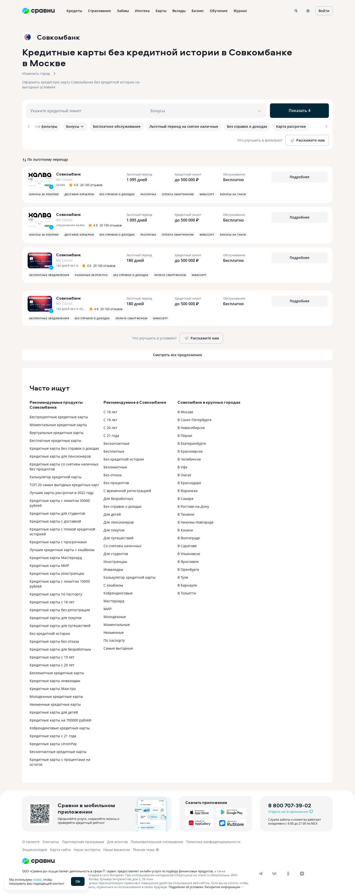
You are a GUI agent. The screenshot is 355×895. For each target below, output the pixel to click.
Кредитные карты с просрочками (58, 540)
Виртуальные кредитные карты (57, 431)
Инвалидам (113, 567)
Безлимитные (115, 465)
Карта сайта (60, 848)
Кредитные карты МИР (49, 563)
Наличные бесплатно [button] (91, 273)
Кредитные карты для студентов (57, 511)
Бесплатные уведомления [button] (49, 273)
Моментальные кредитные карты (58, 423)
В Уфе (182, 465)
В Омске (184, 473)
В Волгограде (189, 536)
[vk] (274, 871)
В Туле (183, 575)
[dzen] (302, 871)
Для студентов (116, 552)
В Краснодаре (189, 481)
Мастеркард (114, 599)
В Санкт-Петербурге (195, 418)
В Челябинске (189, 457)
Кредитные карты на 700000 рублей (60, 718)
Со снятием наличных (122, 544)
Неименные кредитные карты (55, 702)
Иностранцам (115, 560)
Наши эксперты (87, 848)
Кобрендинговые (118, 591)
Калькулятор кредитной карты (56, 475)
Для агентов (117, 840)
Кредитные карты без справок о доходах (64, 446)
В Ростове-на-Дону (193, 504)
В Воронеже (188, 489)
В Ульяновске (189, 552)
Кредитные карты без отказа (54, 639)
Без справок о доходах (123, 504)
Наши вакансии (116, 848)
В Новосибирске (191, 426)
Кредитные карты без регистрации (60, 608)
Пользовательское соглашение (157, 840)
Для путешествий (118, 536)
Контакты (51, 840)
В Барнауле (187, 583)
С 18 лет (110, 410)
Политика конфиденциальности (213, 840)
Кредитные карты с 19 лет (52, 655)
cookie (37, 879)
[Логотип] (38, 859)
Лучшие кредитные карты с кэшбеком (62, 548)
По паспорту (114, 638)
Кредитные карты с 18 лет (52, 600)
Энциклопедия (34, 848)
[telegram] (260, 871)
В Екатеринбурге (192, 441)
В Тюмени (186, 512)
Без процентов (116, 481)
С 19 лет (110, 418)
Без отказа (113, 473)
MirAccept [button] (207, 192)
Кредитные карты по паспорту (56, 592)
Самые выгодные (118, 646)
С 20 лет (110, 426)
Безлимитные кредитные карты (57, 671)
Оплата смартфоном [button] (178, 192)
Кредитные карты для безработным (60, 647)
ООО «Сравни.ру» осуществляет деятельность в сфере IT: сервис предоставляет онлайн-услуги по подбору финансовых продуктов (117, 869)
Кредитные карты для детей (54, 710)
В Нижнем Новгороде (195, 520)
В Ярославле (188, 560)
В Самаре (186, 497)
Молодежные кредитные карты (56, 694)
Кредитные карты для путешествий (60, 624)
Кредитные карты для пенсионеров (60, 454)
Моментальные (117, 623)
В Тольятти (187, 591)
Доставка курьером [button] (79, 192)
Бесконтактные (116, 441)
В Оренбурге (188, 567)
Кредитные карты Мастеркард (56, 556)
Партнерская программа (83, 840)
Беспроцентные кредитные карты (59, 415)
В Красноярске (190, 449)
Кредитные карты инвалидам (55, 679)
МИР (107, 607)
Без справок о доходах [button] (117, 192)
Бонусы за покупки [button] (44, 192)
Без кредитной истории (50, 631)
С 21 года (111, 434)
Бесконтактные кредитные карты (58, 750)
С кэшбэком (113, 583)
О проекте (31, 840)
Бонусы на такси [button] (233, 192)
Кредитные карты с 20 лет (52, 663)
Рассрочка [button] (148, 192)
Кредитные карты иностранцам (57, 571)
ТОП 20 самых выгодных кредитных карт (64, 483)
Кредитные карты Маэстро (53, 687)
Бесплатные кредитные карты (55, 438)
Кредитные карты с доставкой (55, 519)
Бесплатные (114, 449)
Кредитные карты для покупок (56, 616)
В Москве (185, 410)
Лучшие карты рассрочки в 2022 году (61, 491)
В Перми (185, 434)
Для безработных (118, 497)
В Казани (185, 528)
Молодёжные (115, 615)
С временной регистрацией (127, 489)
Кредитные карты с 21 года (53, 734)
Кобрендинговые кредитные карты (60, 726)
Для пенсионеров (119, 520)
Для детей (112, 512)
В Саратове (187, 544)
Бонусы (75, 126)
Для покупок (114, 528)
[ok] (288, 871)
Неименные (114, 630)
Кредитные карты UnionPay (53, 742)
